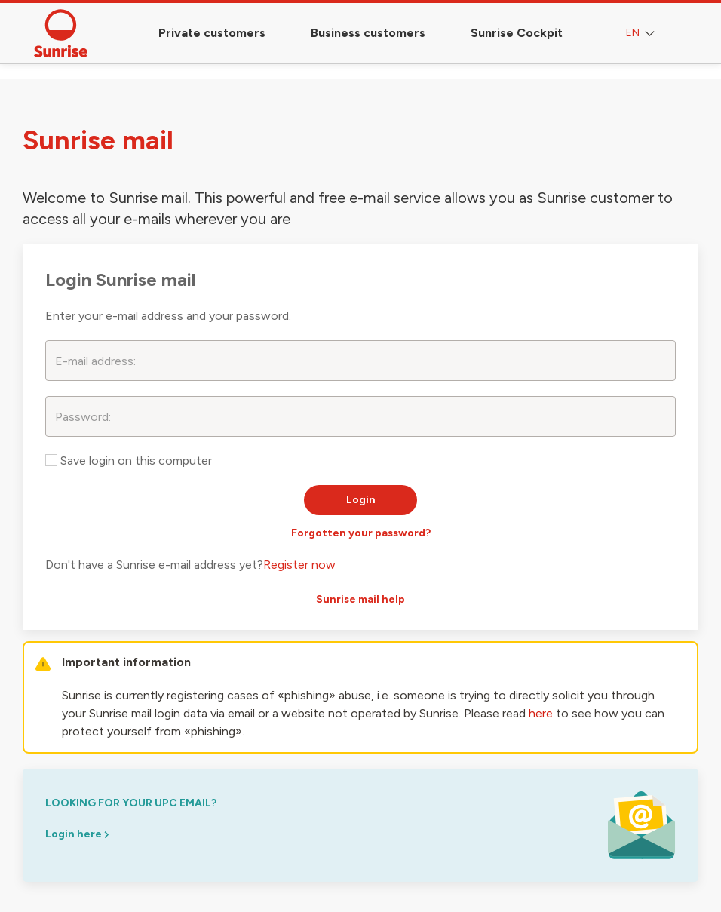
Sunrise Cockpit (517, 33)
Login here (77, 834)
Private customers (211, 33)
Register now (299, 564)
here (541, 713)
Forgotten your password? (361, 533)
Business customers (368, 33)
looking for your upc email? (130, 803)
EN (642, 33)
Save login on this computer (128, 460)
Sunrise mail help (360, 599)
